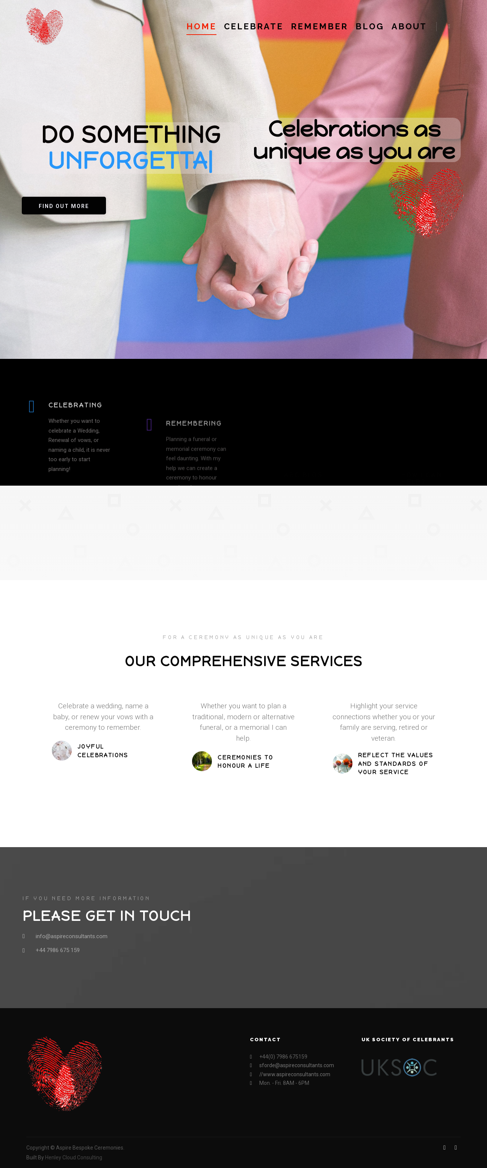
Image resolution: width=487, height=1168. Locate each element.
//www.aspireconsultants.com (290, 1074)
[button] (64, 205)
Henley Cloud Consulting (73, 1157)
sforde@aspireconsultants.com (292, 1065)
